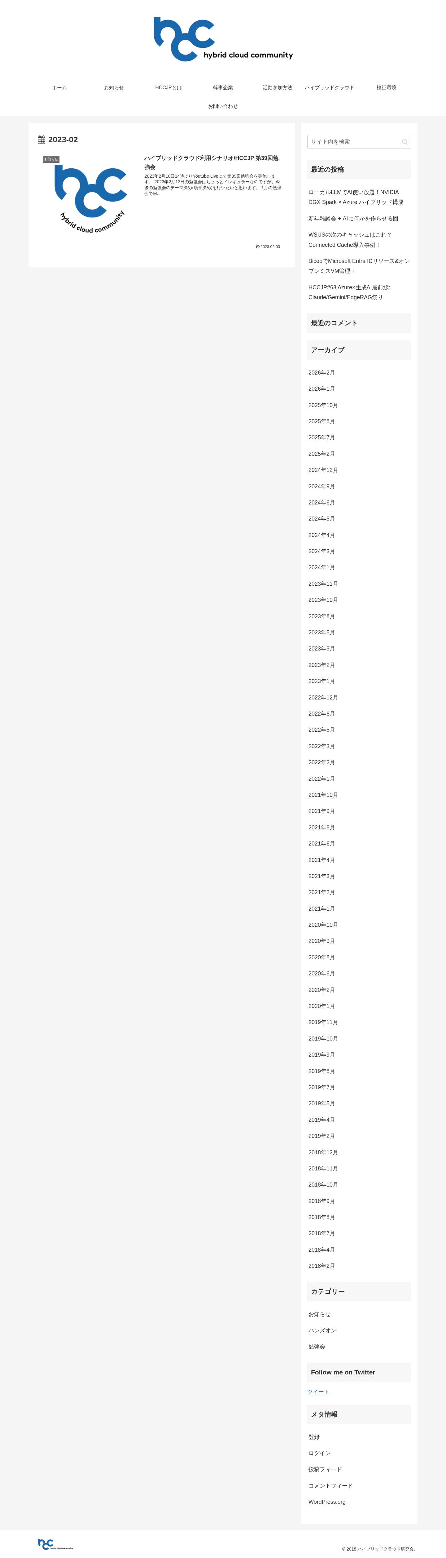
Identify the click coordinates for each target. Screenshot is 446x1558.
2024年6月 (321, 502)
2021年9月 (321, 811)
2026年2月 (321, 373)
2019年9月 (321, 1055)
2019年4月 (321, 1120)
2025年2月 (321, 454)
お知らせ (319, 1314)
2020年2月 (321, 990)
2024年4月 (321, 535)
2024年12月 (323, 470)
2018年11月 (323, 1168)
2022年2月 (321, 762)
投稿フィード (325, 1469)
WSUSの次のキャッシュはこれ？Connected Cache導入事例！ (350, 240)
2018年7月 (321, 1233)
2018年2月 (321, 1266)
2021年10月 (323, 795)
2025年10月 (323, 405)
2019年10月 (323, 1039)
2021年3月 (321, 876)
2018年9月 (321, 1201)
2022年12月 (323, 698)
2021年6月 (321, 844)
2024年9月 (321, 486)
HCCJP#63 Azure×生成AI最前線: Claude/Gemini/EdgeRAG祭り (349, 292)
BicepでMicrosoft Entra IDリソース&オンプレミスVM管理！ (359, 266)
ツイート (318, 1392)
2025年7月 (321, 437)
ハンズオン (322, 1330)
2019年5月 (321, 1103)
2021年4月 (321, 860)
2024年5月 (321, 519)
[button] (405, 141)
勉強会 (316, 1347)
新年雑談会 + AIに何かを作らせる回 (353, 218)
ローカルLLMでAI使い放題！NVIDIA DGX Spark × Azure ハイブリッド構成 (356, 197)
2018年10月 (323, 1185)
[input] (359, 142)
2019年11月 (323, 1022)
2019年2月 (321, 1136)
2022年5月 (321, 730)
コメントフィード (330, 1486)
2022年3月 (321, 746)
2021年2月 (321, 892)
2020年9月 (321, 941)
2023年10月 (323, 600)
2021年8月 (321, 827)
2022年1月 (321, 779)
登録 (314, 1437)
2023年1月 (321, 681)
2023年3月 (321, 649)
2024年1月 (321, 567)
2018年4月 (321, 1250)
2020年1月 (321, 1006)
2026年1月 (321, 389)
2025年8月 (321, 421)
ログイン (319, 1453)
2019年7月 (321, 1087)
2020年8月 (321, 957)
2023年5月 (321, 632)
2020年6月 (321, 973)
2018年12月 (323, 1152)
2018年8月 (321, 1217)
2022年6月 (321, 714)
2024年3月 (321, 551)
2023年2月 (321, 665)
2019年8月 (321, 1071)
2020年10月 (323, 925)
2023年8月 (321, 616)
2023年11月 (323, 584)
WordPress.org (327, 1502)
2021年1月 (321, 909)
